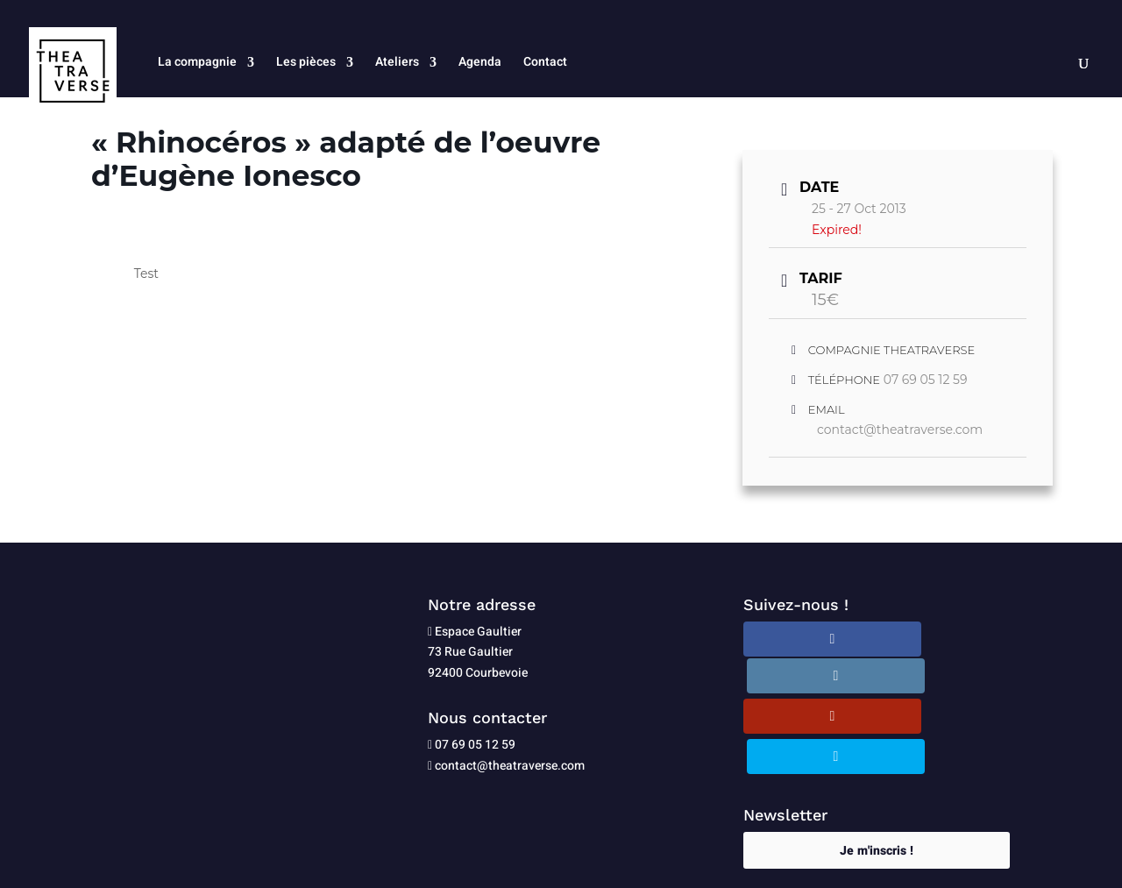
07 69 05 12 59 (926, 379)
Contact (545, 63)
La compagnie (197, 63)
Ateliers (397, 63)
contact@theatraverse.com (900, 429)
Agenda (479, 63)
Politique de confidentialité (560, 864)
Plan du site (711, 864)
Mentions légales (427, 864)
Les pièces (306, 63)
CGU (657, 864)
